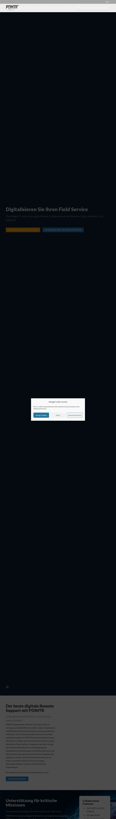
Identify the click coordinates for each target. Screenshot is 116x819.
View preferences (74, 415)
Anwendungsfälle (24, 8)
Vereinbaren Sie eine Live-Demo (94, 8)
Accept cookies (41, 415)
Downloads (46, 8)
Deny (58, 415)
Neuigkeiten (68, 8)
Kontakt (57, 8)
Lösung (10, 8)
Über (36, 8)
